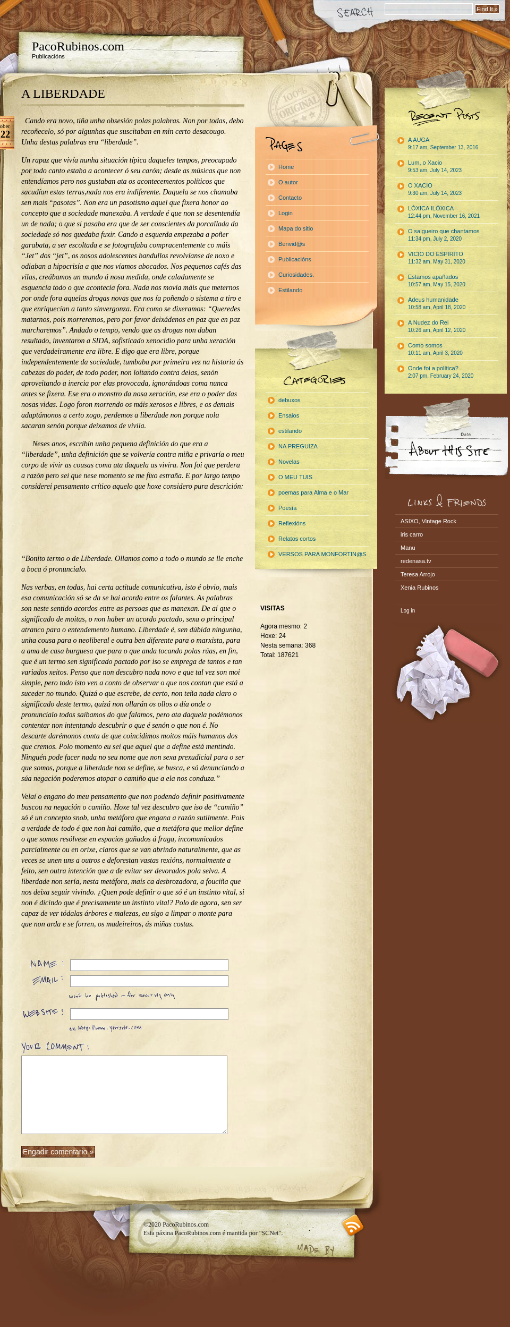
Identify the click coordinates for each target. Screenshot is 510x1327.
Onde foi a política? (440, 372)
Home (286, 167)
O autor (288, 182)
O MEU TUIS (295, 477)
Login (285, 213)
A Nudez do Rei (436, 326)
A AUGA (443, 143)
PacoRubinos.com (78, 46)
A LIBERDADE (63, 93)
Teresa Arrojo (418, 574)
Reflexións (291, 523)
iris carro (412, 534)
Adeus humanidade (436, 303)
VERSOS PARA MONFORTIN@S (322, 554)
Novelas (289, 461)
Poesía (287, 508)
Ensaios (288, 415)
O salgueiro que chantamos (444, 235)
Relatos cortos (297, 538)
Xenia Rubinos (420, 587)
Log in (408, 611)
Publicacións (294, 259)
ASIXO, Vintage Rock (428, 521)
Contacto (290, 197)
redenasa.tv (416, 561)
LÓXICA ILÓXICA (444, 212)
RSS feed (353, 1225)
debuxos (289, 400)
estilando (290, 431)
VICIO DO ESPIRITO (436, 258)
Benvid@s (291, 244)
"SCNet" (270, 1233)
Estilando (290, 290)
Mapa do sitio (295, 228)
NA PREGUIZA (298, 446)
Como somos (435, 349)
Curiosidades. (296, 274)
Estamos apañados (436, 280)
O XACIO (435, 189)
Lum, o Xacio (435, 166)
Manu (408, 548)
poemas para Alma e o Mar (313, 492)
